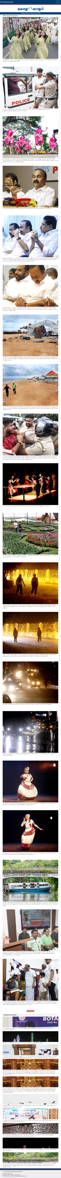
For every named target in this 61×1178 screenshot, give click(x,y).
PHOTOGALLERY (6, 2)
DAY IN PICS (15, 15)
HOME (4, 15)
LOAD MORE (30, 1011)
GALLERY (9, 15)
